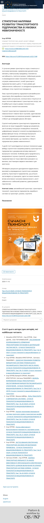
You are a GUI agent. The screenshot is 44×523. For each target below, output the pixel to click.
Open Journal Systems (10, 487)
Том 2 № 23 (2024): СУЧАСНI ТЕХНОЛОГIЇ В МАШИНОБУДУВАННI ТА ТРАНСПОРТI (15, 10)
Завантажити (9, 272)
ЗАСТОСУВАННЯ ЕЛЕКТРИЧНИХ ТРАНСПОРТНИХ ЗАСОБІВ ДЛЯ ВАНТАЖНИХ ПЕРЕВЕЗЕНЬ (22, 444)
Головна (4, 7)
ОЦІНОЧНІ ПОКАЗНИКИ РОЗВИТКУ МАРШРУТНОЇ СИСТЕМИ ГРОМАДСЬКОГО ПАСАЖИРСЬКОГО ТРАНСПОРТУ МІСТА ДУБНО (23, 362)
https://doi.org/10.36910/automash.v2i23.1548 (21, 56)
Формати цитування (10, 320)
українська (7, 502)
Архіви (12, 7)
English (5, 499)
